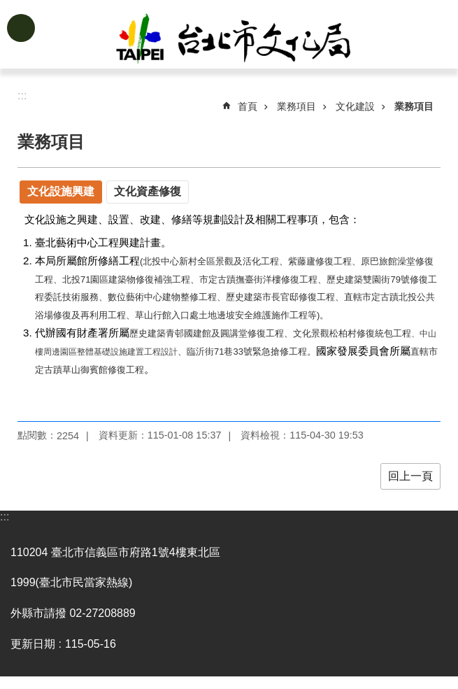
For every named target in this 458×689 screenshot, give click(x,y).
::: (4, 517)
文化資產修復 (147, 191)
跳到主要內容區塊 (7, 7)
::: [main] (22, 95)
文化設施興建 (60, 191)
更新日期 (32, 644)
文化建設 (355, 106)
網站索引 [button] (21, 28)
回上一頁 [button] (410, 476)
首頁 (247, 106)
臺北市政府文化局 (251, 41)
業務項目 (296, 106)
